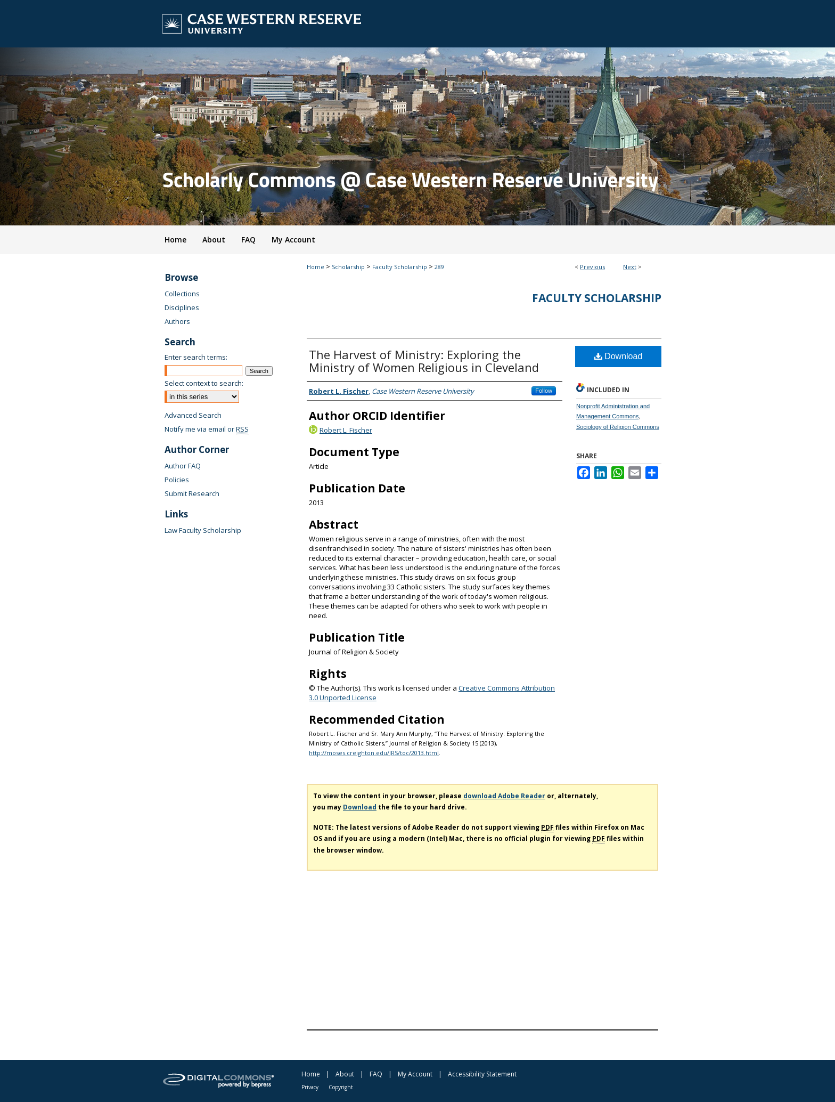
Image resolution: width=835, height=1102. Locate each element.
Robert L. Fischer (346, 430)
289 (439, 267)
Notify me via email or (207, 429)
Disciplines (182, 307)
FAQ (376, 1074)
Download (618, 356)
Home (315, 267)
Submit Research (192, 493)
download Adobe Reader (504, 795)
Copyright (341, 1087)
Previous (592, 267)
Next (629, 267)
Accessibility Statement (482, 1074)
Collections (182, 293)
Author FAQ (183, 466)
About (344, 1074)
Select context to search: (204, 383)
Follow (543, 390)
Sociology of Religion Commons (617, 427)
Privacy (309, 1087)
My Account (415, 1074)
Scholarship (348, 267)
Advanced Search (193, 415)
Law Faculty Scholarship (203, 530)
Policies (177, 479)
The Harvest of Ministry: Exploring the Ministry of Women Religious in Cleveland (424, 360)
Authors (177, 321)
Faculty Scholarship (399, 267)
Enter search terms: (196, 357)
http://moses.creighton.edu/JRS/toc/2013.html (374, 753)
